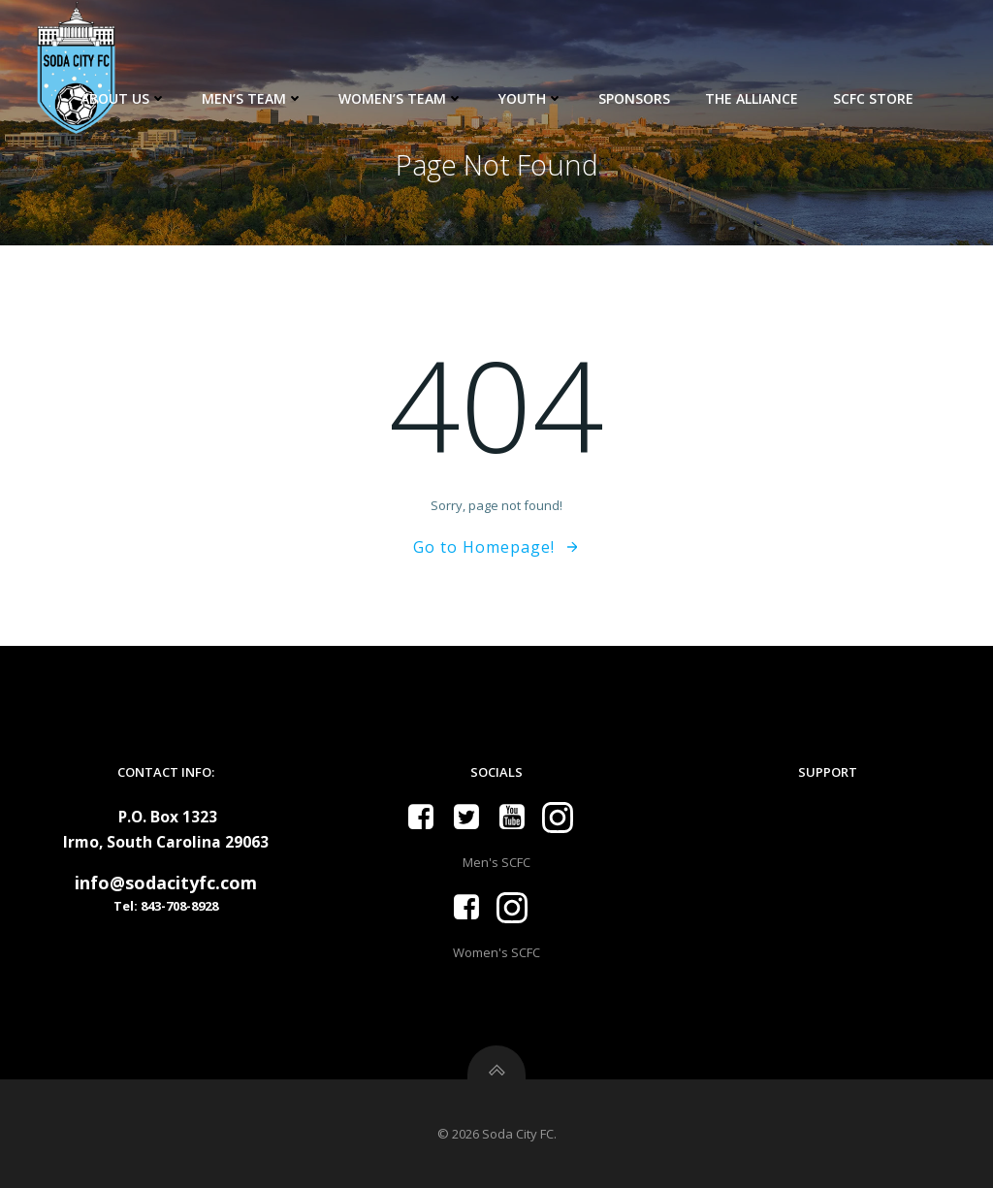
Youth (530, 98)
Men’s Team (253, 98)
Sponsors (634, 98)
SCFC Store (873, 98)
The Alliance (751, 98)
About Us (123, 98)
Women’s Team (401, 98)
